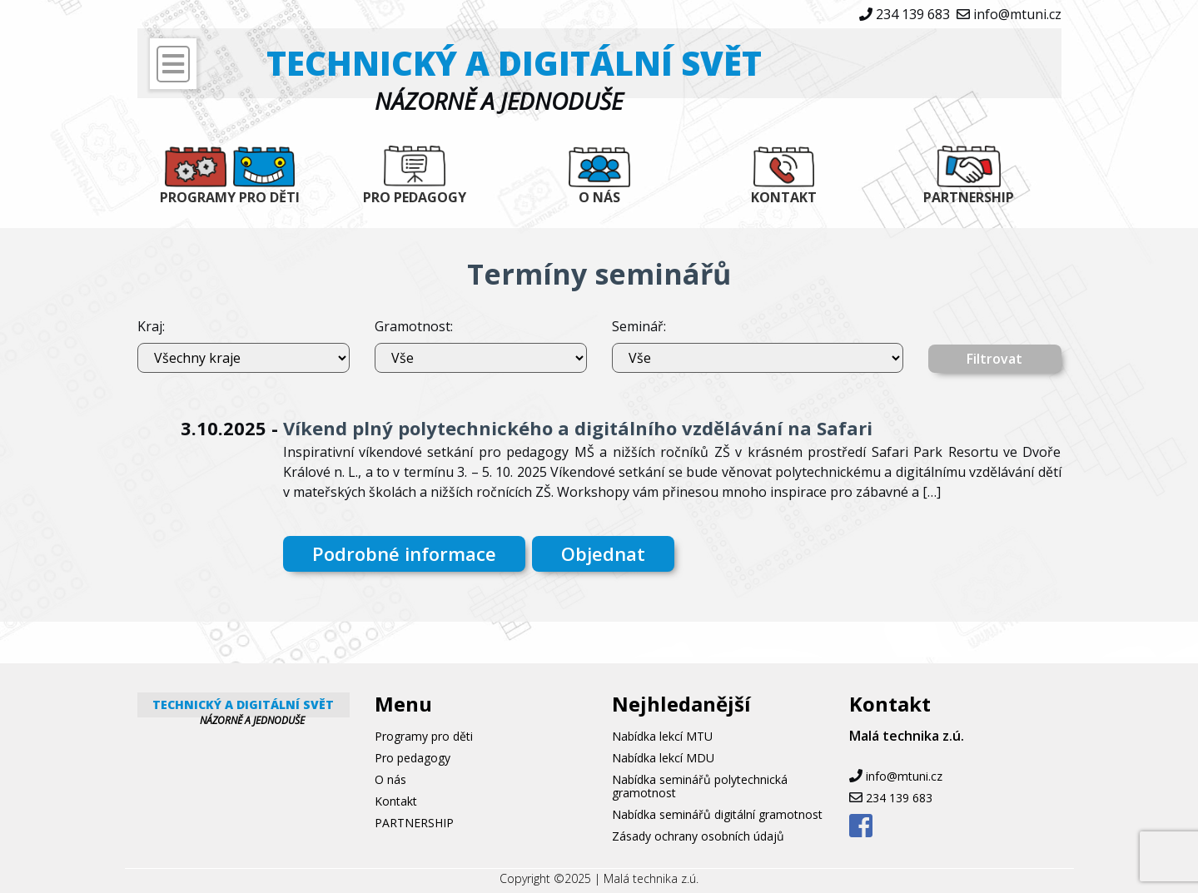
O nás (599, 197)
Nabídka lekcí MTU (662, 736)
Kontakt (784, 197)
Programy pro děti (230, 197)
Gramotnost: (414, 326)
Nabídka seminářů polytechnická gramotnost (700, 786)
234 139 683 (913, 14)
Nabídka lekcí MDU (663, 758)
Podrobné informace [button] (404, 553)
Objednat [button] (603, 553)
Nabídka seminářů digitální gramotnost (717, 814)
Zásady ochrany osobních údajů (698, 836)
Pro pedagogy (414, 197)
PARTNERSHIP (968, 197)
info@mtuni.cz (1017, 14)
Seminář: (639, 326)
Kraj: (151, 326)
